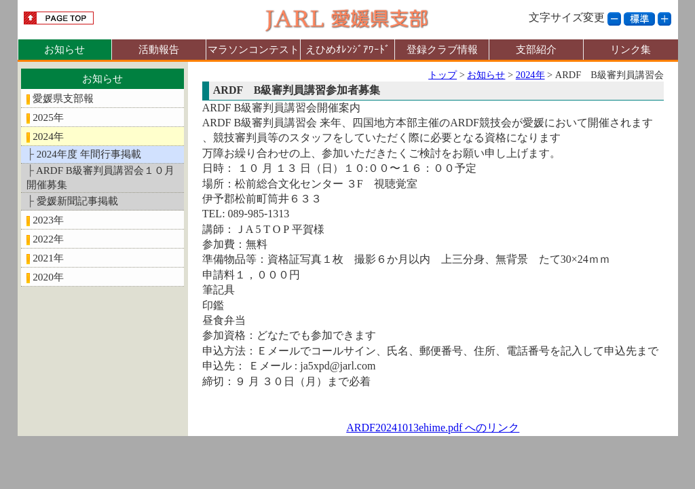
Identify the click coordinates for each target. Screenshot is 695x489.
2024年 (48, 136)
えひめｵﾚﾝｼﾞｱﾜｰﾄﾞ (347, 49)
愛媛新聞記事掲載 (77, 201)
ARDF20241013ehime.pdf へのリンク (432, 427)
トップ (442, 74)
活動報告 (158, 49)
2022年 (48, 238)
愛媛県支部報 (63, 98)
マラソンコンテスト (253, 49)
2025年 (48, 117)
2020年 (48, 277)
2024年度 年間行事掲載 (89, 154)
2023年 (48, 219)
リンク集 (630, 49)
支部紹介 (536, 49)
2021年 (48, 258)
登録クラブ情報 (442, 49)
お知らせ (64, 49)
